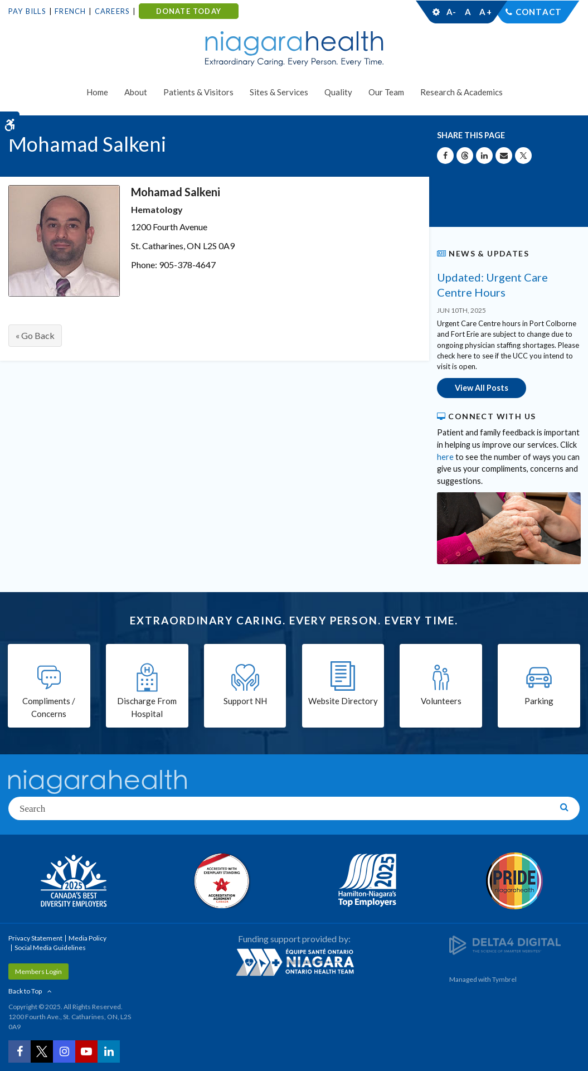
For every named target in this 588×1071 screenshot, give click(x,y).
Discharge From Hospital (147, 707)
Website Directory (343, 701)
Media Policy (87, 938)
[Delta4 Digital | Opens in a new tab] (505, 945)
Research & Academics (461, 92)
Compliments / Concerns (48, 707)
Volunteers (441, 701)
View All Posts (481, 387)
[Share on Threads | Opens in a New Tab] (464, 155)
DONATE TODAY (188, 11)
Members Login (38, 971)
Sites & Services (279, 92)
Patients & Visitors (198, 92)
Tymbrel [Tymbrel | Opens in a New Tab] (504, 979)
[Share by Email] (503, 155)
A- (451, 12)
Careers (112, 11)
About (135, 92)
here (445, 457)
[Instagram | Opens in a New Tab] (64, 1051)
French (70, 11)
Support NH (245, 701)
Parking (538, 701)
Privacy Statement (35, 938)
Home (97, 92)
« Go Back (35, 335)
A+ (484, 12)
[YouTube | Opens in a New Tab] (86, 1051)
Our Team (386, 92)
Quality (338, 92)
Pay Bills (27, 11)
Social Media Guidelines (50, 947)
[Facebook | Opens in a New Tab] (19, 1051)
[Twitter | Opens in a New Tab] (42, 1051)
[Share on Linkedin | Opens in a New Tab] (484, 155)
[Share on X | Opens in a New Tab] (523, 155)
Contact (539, 12)
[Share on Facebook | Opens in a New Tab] (445, 155)
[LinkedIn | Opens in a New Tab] (109, 1051)
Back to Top (25, 991)
